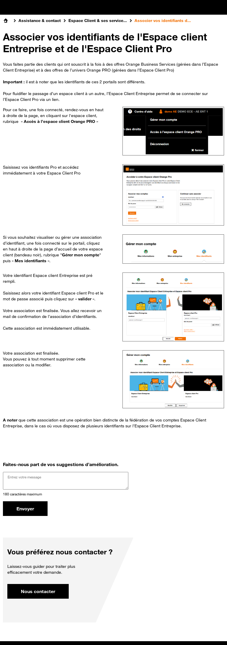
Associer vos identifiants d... (162, 20)
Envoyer (25, 509)
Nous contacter (38, 591)
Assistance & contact (40, 20)
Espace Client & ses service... (97, 20)
